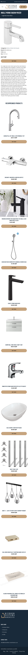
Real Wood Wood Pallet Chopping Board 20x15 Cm (14, 552)
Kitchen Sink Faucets (14, 48)
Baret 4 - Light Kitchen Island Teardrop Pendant (14, 510)
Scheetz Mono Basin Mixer (14, 303)
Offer (4, 634)
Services (5, 632)
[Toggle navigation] (2, 7)
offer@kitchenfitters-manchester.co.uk (20, 1)
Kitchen (8, 48)
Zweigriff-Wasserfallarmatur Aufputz (14, 177)
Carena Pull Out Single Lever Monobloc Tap (14, 136)
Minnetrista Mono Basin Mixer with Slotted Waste (14, 386)
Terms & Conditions (13, 651)
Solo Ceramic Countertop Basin (14, 427)
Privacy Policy (22, 651)
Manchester (4, 1)
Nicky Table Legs (14, 469)
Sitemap (14, 652)
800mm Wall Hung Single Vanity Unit (14, 345)
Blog (4, 651)
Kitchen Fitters (6, 627)
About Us (5, 629)
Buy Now (14, 61)
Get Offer (23, 6)
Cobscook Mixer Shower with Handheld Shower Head (14, 262)
